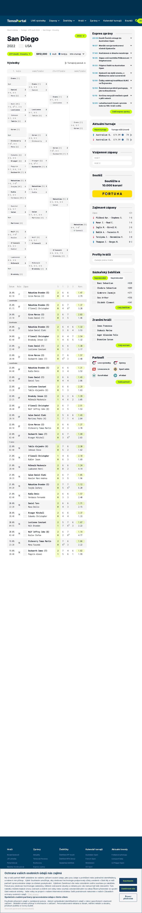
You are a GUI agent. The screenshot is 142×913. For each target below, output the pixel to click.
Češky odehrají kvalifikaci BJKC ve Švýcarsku (114, 81)
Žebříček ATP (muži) (66, 855)
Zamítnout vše (128, 888)
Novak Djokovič (13, 855)
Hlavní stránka (12, 30)
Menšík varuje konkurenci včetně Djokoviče (111, 47)
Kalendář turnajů (112, 20)
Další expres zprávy (121, 111)
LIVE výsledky (38, 20)
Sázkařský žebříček (66, 863)
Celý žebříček (124, 307)
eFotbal (120, 375)
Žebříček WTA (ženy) (67, 859)
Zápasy (54, 20)
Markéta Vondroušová (15, 867)
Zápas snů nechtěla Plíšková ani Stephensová (114, 59)
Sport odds (121, 369)
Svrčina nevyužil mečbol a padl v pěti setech (113, 97)
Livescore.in (101, 369)
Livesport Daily (117, 859)
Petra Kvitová (12, 863)
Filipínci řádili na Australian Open (112, 66)
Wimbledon (90, 863)
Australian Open (92, 855)
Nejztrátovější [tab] (117, 278)
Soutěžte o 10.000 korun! (112, 183)
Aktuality (36, 855)
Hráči (82, 20)
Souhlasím (128, 881)
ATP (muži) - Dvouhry (20, 54)
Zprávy (95, 20)
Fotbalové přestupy (119, 855)
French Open (91, 859)
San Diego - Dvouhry (51, 30)
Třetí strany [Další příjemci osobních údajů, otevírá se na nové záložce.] (33, 894)
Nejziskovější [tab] (100, 278)
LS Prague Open (118, 863)
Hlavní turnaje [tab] (100, 129)
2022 (81, 36)
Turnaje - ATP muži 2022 (30, 30)
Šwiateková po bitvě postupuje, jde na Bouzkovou (113, 89)
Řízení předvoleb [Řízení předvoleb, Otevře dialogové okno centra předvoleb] (128, 897)
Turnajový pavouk (75, 63)
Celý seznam (124, 345)
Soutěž (128, 20)
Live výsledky (101, 363)
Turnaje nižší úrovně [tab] (120, 129)
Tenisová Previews (40, 859)
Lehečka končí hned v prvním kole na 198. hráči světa (113, 104)
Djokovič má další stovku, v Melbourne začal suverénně (112, 74)
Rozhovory (37, 863)
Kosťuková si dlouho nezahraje (113, 53)
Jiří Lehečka (11, 859)
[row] (47, 294)
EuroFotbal (100, 375)
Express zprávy (39, 867)
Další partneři (124, 382)
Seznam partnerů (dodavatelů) (19, 908)
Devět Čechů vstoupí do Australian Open (110, 39)
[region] (71, 891)
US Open (89, 867)
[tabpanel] (112, 137)
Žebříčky (69, 20)
